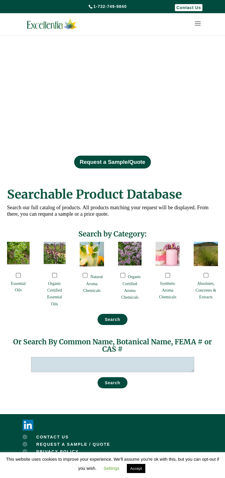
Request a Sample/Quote (112, 162)
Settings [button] (111, 468)
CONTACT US (52, 437)
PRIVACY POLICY (57, 451)
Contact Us (188, 7)
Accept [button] (136, 468)
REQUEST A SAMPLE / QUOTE (73, 444)
